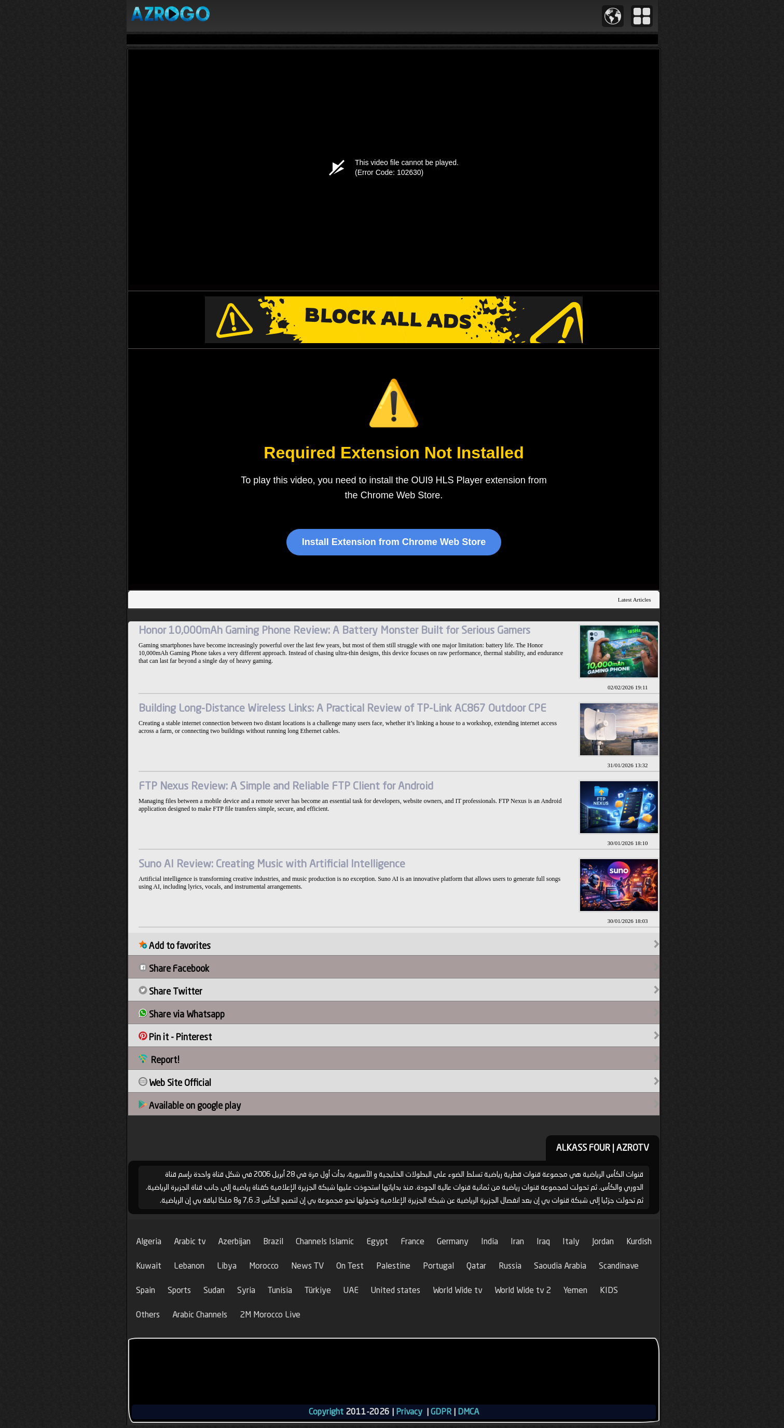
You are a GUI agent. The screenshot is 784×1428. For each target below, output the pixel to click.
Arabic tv (189, 1241)
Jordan (603, 1241)
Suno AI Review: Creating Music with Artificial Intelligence (272, 863)
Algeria (148, 1241)
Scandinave (619, 1265)
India (489, 1241)
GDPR (441, 1411)
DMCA (468, 1411)
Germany (453, 1241)
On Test (350, 1265)
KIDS (609, 1290)
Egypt (377, 1241)
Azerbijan (234, 1241)
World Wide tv (457, 1290)
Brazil (273, 1241)
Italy (571, 1241)
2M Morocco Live (270, 1314)
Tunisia (280, 1290)
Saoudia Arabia (560, 1265)
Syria (246, 1290)
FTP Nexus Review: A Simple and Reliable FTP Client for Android (286, 786)
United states (395, 1290)
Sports (179, 1290)
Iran (517, 1241)
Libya (227, 1265)
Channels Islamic (325, 1241)
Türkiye (318, 1290)
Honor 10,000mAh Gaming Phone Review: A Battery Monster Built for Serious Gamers (334, 630)
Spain (145, 1290)
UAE (351, 1290)
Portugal (438, 1265)
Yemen (575, 1290)
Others (148, 1314)
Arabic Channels (199, 1314)
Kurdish (639, 1241)
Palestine (393, 1265)
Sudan (214, 1290)
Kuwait (148, 1265)
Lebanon (189, 1265)
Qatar (476, 1265)
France (412, 1241)
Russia (510, 1265)
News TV (307, 1265)
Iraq (543, 1241)
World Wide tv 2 (522, 1290)
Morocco (264, 1265)
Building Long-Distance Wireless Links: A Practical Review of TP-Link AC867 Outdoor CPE (342, 708)
